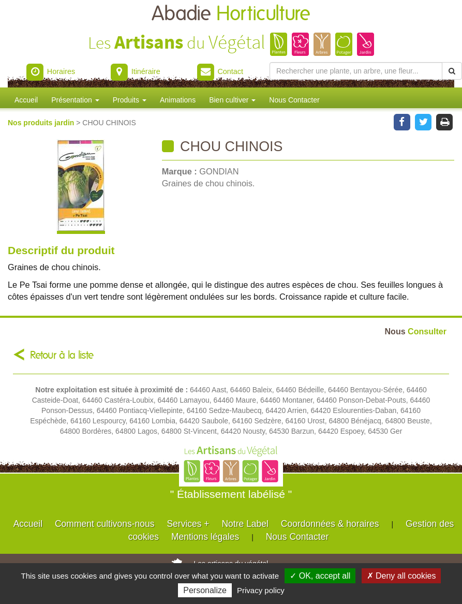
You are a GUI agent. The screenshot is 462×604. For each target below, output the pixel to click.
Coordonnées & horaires (330, 524)
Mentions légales (205, 537)
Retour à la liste (62, 355)
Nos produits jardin (42, 123)
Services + (188, 524)
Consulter (415, 331)
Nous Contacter (294, 100)
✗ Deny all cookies (401, 575)
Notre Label (244, 524)
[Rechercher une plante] (356, 71)
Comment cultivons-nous (105, 524)
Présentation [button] (75, 100)
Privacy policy (261, 590)
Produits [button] (129, 100)
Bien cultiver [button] (232, 100)
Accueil (26, 100)
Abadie (231, 14)
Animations (178, 100)
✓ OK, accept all (320, 575)
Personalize (205, 590)
